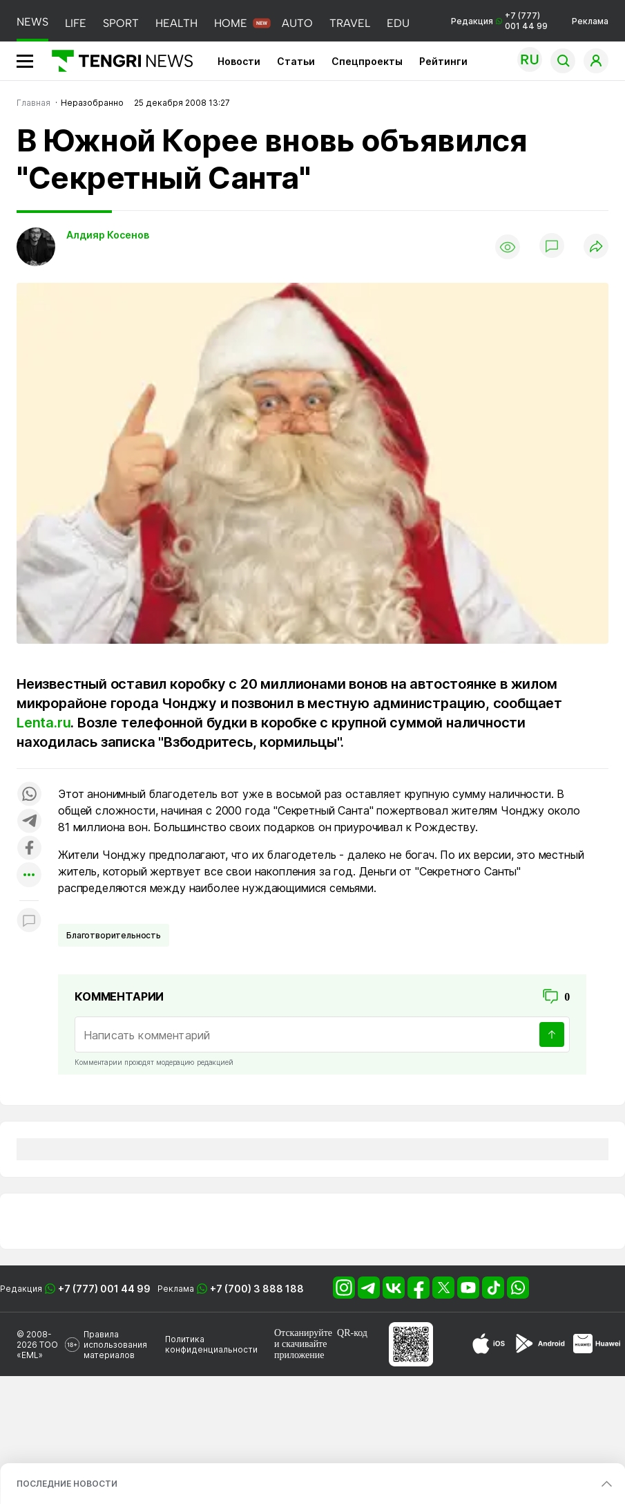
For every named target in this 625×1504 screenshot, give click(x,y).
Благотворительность (113, 935)
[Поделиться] (596, 247)
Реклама (590, 21)
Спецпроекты (367, 61)
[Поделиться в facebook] (29, 848)
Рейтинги (443, 61)
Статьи (296, 61)
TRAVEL (349, 23)
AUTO (297, 23)
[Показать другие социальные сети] (29, 875)
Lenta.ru (43, 722)
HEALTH (176, 23)
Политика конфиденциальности (211, 1344)
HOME (230, 23)
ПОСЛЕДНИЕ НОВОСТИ (67, 1483)
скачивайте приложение (300, 1349)
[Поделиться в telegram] (29, 821)
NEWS (32, 21)
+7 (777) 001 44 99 (104, 1288)
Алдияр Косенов (107, 235)
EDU (398, 23)
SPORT (121, 23)
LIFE (75, 23)
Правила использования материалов (115, 1344)
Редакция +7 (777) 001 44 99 (499, 20)
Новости (239, 61)
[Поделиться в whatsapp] (29, 794)
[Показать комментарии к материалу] (29, 921)
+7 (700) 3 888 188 (257, 1288)
